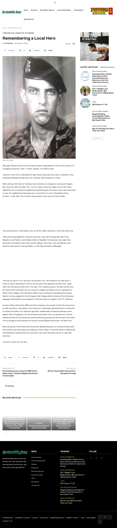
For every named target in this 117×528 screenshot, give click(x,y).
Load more (97, 138)
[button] (55, 3)
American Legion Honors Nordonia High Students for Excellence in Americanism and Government (63, 424)
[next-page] (7, 434)
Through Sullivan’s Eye (15, 28)
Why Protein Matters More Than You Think (103, 130)
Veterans (29, 33)
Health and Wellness (99, 71)
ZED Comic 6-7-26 (99, 105)
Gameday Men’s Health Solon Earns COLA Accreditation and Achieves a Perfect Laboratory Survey (102, 78)
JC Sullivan (9, 43)
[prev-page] (4, 434)
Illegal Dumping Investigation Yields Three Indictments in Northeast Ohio (101, 117)
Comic (94, 102)
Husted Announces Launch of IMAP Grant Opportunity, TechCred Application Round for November (20, 373)
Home (5, 28)
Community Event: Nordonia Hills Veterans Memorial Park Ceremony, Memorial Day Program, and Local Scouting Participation (14, 423)
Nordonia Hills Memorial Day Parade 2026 (39, 427)
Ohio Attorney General (100, 111)
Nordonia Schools (63, 417)
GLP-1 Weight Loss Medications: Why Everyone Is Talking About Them (103, 92)
